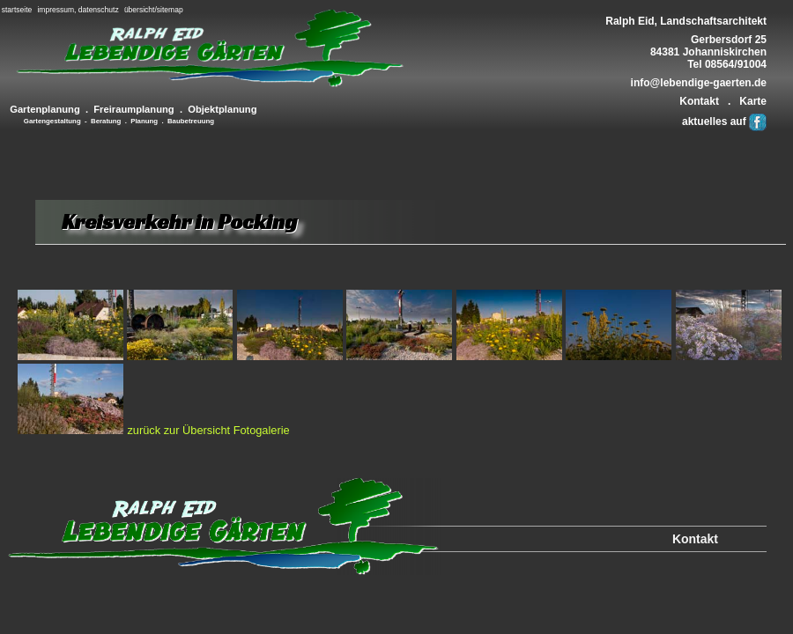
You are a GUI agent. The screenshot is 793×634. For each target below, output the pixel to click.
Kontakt (699, 101)
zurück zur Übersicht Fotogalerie (208, 430)
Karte (753, 101)
